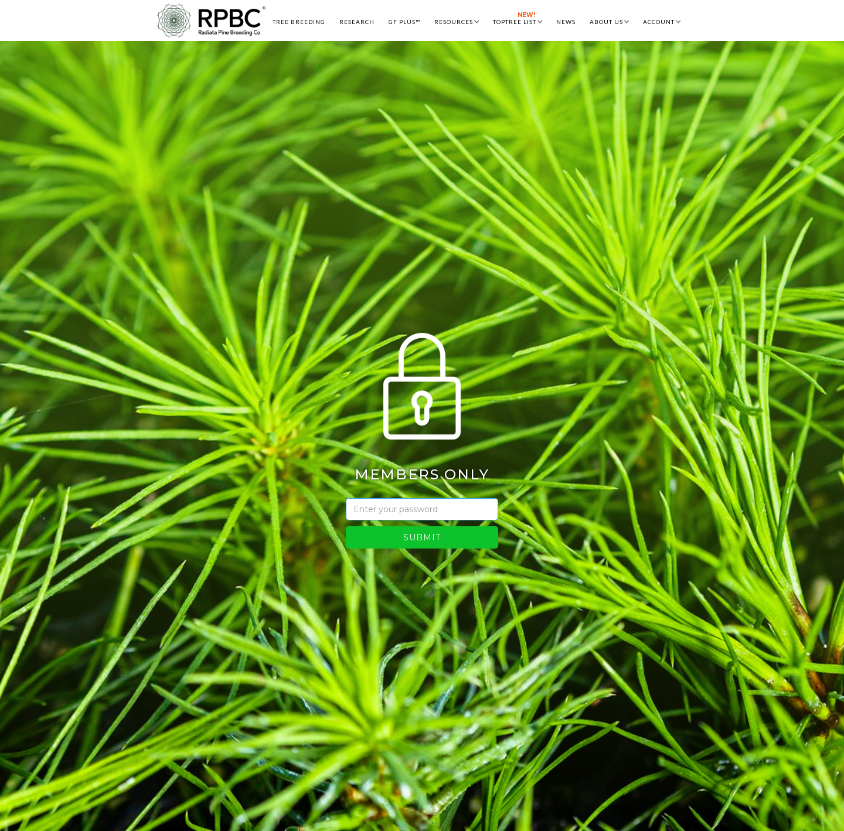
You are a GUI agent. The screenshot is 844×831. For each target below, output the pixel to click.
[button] (456, 20)
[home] (211, 20)
